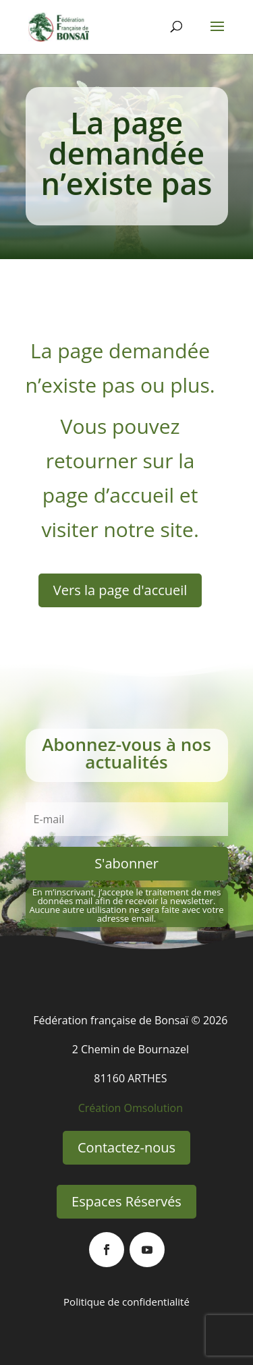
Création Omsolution (130, 1108)
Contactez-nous (126, 1147)
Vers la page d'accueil (120, 590)
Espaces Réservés (126, 1201)
